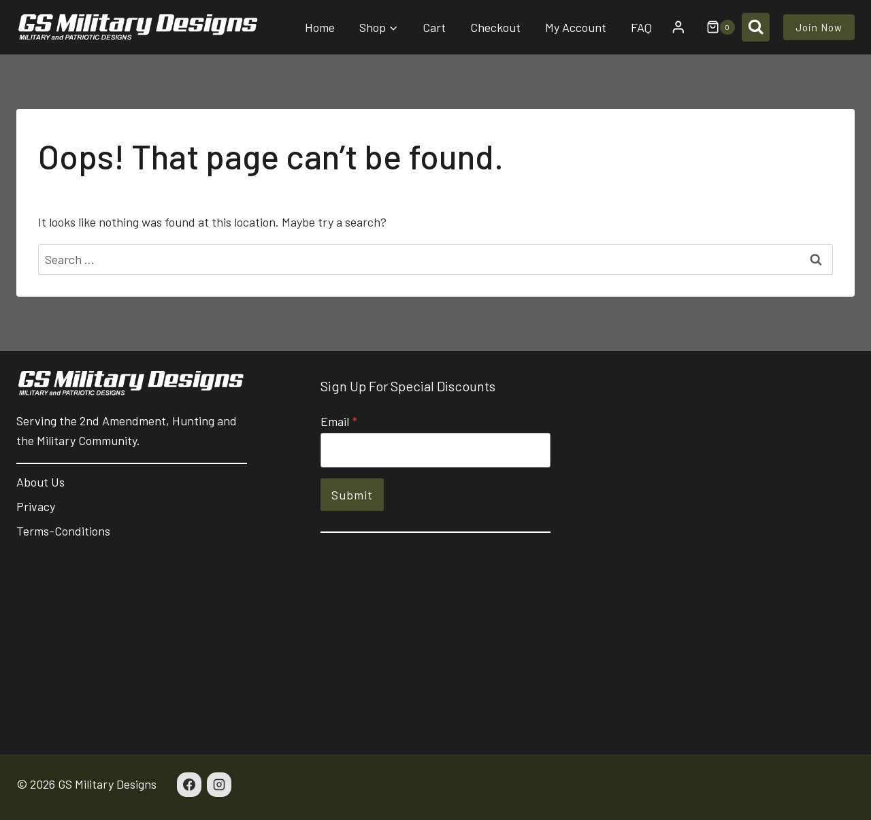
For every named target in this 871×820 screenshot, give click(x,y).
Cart (434, 27)
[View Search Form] (756, 27)
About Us (40, 481)
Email (339, 421)
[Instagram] (219, 784)
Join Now (818, 27)
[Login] (678, 27)
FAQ (641, 27)
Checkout (495, 27)
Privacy (35, 506)
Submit (352, 494)
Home (320, 27)
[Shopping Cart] (714, 27)
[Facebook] (189, 784)
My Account (575, 27)
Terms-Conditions (63, 530)
